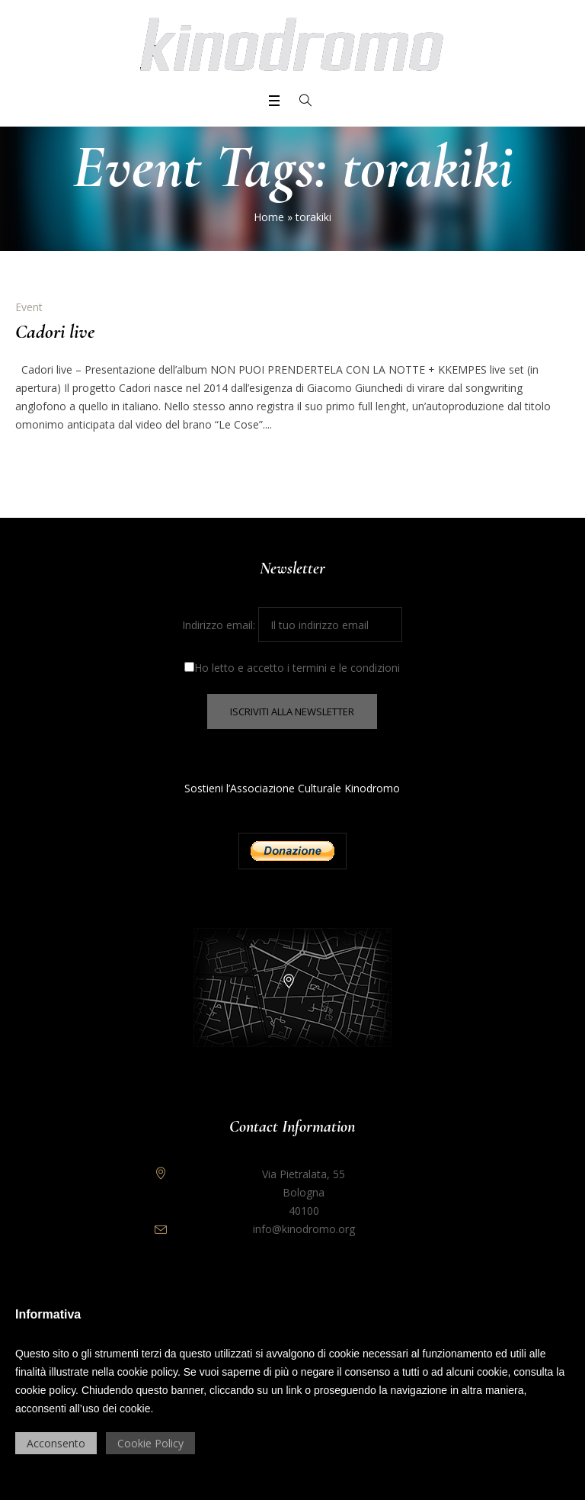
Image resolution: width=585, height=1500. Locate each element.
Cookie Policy (150, 1443)
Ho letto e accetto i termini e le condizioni (292, 667)
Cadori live (54, 331)
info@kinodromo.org (304, 1229)
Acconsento (56, 1443)
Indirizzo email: (292, 625)
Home (269, 217)
